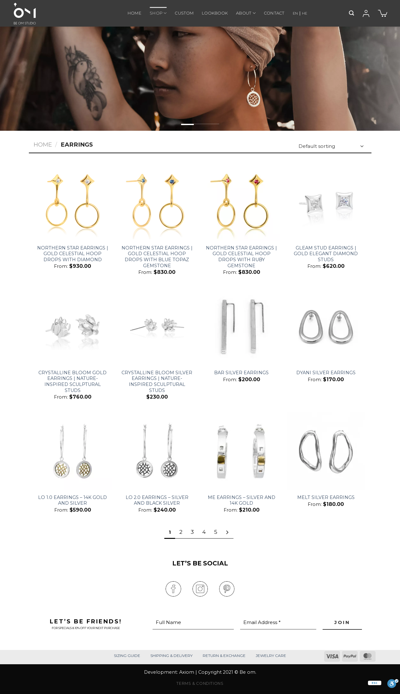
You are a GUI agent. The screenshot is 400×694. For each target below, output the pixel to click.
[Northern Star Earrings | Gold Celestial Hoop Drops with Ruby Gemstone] (241, 202)
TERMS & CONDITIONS (199, 683)
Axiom (186, 672)
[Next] (227, 533)
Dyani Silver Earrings (326, 372)
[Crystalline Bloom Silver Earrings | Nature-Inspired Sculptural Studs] (157, 326)
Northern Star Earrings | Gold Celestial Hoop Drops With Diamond (72, 253)
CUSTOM (184, 13)
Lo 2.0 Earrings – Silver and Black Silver (157, 500)
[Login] (366, 13)
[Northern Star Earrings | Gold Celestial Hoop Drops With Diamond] (72, 202)
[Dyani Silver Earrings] (326, 326)
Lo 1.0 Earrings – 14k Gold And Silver (72, 500)
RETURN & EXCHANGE (224, 655)
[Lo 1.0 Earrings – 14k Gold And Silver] (72, 451)
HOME (134, 13)
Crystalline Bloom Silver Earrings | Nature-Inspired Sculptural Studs (156, 381)
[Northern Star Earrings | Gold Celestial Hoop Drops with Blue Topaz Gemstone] (157, 202)
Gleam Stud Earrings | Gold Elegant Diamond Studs (326, 253)
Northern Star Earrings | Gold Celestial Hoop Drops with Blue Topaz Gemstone (157, 256)
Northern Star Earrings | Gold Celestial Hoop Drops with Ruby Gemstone (241, 256)
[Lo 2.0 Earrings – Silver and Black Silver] (157, 451)
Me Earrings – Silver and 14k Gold (241, 500)
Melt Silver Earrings (326, 497)
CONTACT (274, 13)
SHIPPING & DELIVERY (171, 655)
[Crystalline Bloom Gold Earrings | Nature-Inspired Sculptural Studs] (72, 326)
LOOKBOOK (215, 13)
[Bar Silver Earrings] (241, 326)
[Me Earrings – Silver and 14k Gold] (241, 451)
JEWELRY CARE (271, 655)
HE (304, 13)
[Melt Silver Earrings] (326, 451)
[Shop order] (330, 146)
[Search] (351, 13)
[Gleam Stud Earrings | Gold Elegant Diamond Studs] (326, 202)
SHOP (158, 13)
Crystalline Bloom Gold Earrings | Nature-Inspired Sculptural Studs (72, 381)
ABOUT (246, 13)
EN (295, 13)
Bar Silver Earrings (241, 372)
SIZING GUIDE (127, 655)
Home (43, 144)
